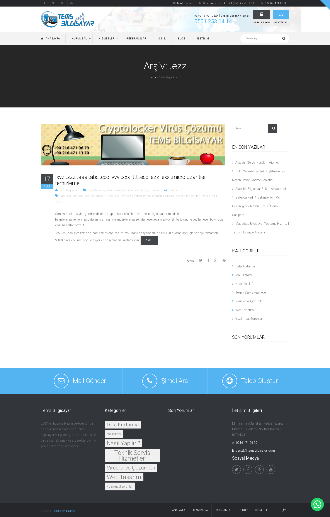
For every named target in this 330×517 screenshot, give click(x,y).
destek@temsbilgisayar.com (255, 450)
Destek (243, 510)
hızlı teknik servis (173, 196)
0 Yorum (174, 190)
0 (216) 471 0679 (273, 3)
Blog (181, 38)
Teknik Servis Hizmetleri (120, 190)
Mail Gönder (183, 3)
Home (153, 77)
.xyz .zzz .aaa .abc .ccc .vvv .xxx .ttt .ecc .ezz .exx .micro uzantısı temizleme (130, 180)
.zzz (128, 196)
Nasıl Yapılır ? (244, 284)
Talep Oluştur (259, 381)
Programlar (223, 510)
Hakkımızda (200, 510)
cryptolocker (139, 196)
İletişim (203, 38)
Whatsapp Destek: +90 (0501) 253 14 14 (226, 3)
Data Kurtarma (96, 190)
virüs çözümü (192, 196)
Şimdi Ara (174, 381)
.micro (99, 196)
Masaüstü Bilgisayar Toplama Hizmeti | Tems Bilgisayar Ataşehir (260, 228)
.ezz (92, 196)
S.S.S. (162, 38)
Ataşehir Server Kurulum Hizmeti (257, 163)
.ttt (105, 196)
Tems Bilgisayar (68, 190)
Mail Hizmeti (243, 275)
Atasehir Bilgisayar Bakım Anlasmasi (260, 189)
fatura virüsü (154, 196)
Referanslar (136, 38)
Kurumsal (79, 38)
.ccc (75, 196)
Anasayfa (50, 38)
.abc (69, 196)
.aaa (63, 196)
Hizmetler (107, 38)
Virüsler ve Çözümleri (147, 190)
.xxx (116, 196)
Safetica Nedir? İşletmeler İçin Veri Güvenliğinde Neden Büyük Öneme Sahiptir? (256, 206)
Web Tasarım (244, 310)
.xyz (122, 196)
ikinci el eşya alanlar (64, 511)
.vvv (111, 196)
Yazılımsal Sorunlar (248, 319)
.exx (86, 196)
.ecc (81, 196)
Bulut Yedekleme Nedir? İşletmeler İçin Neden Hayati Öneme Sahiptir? (259, 176)
